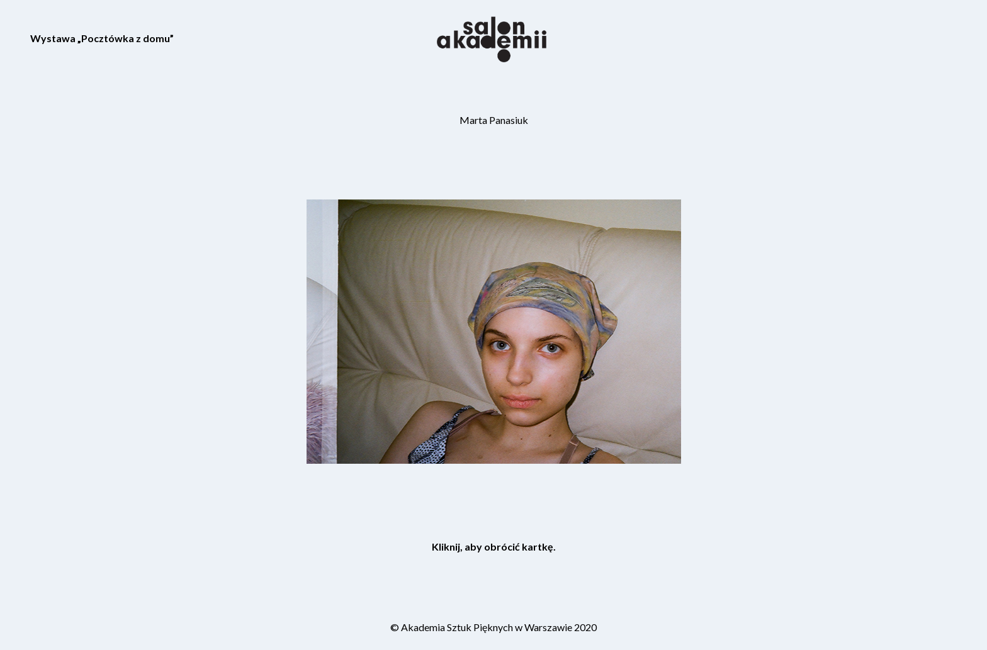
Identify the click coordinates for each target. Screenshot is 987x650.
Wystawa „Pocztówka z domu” (102, 38)
